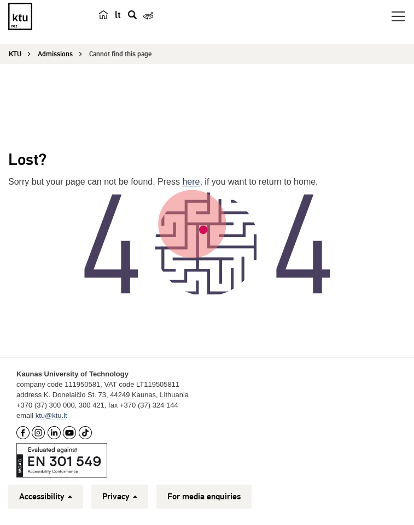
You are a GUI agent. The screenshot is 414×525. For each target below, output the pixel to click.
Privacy (119, 496)
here (191, 181)
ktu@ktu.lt (51, 415)
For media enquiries (204, 496)
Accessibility (45, 496)
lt (118, 15)
